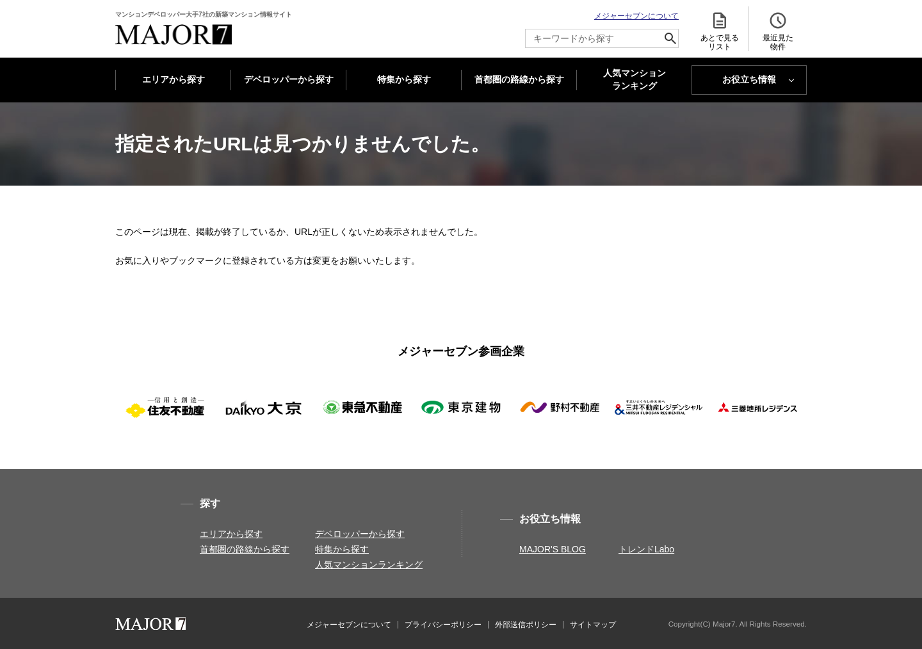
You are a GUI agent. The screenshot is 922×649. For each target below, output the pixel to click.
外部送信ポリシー (525, 624)
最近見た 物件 (778, 31)
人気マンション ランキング (634, 80)
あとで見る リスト (719, 31)
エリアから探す (173, 79)
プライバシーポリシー (443, 624)
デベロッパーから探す (289, 79)
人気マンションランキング (369, 564)
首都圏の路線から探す (519, 79)
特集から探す (404, 79)
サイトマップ (593, 624)
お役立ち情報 (749, 79)
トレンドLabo (646, 549)
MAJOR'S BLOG (552, 549)
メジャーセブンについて (636, 16)
